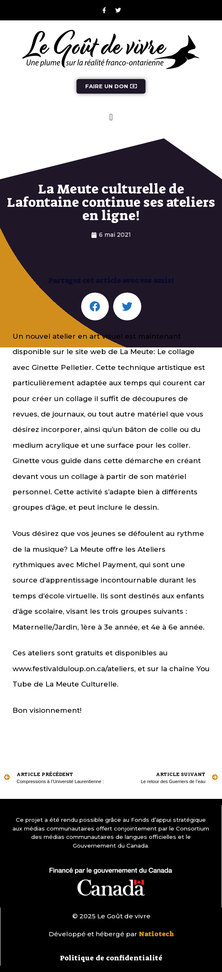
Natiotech (156, 934)
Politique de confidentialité (111, 957)
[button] (111, 117)
